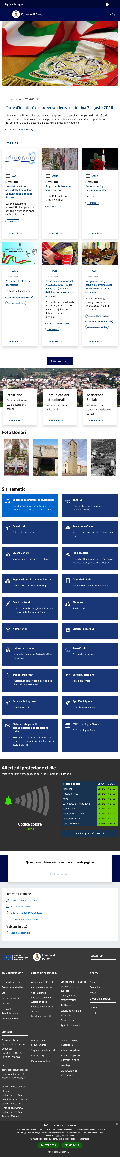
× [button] (116, 1124)
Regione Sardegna (14, 4)
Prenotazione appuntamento (38, 1042)
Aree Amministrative (12, 987)
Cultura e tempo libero (42, 987)
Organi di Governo (11, 982)
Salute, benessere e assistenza (71, 1013)
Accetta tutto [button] (48, 1145)
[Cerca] (113, 14)
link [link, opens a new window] (88, 1139)
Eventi (93, 1013)
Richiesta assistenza (41, 1061)
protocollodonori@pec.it (15, 1070)
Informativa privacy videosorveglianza (71, 1058)
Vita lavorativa (38, 992)
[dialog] (60, 1139)
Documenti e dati (10, 1018)
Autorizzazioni (68, 1020)
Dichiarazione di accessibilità (69, 1073)
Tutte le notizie (60, 361)
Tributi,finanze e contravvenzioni (69, 998)
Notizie (51, 176)
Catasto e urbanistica (42, 1006)
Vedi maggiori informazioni (90, 833)
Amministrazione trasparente (69, 1042)
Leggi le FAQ (37, 1055)
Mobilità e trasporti (41, 1016)
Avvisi (14, 99)
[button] (60, 1151)
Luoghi (93, 1007)
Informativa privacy (71, 1050)
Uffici (4, 992)
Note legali (66, 1065)
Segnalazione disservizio (43, 1050)
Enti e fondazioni (10, 998)
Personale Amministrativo (10, 1011)
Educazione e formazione (73, 981)
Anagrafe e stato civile (42, 982)
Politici (5, 1003)
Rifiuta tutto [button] (72, 1145)
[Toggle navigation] (6, 14)
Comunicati (96, 987)
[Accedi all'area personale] (107, 4)
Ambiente (66, 1005)
